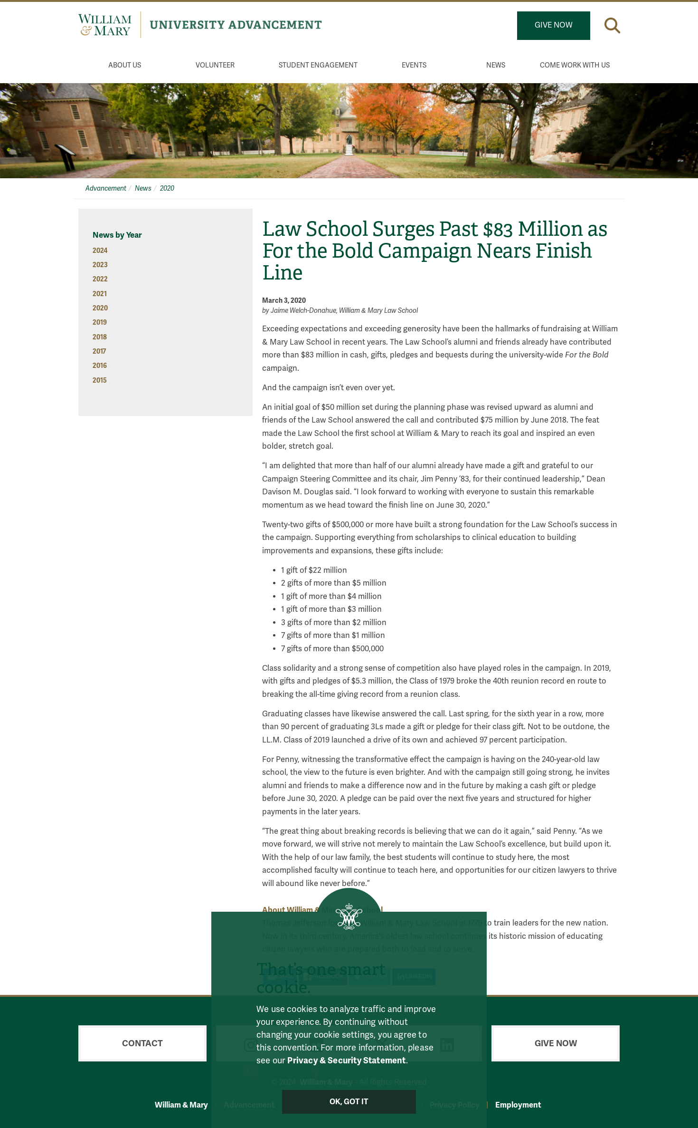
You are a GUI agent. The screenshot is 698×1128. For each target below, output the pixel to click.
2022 (100, 279)
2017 (99, 351)
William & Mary (181, 1105)
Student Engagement (318, 65)
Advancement (105, 188)
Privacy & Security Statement (346, 1060)
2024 (100, 251)
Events (414, 65)
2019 (100, 322)
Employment (518, 1105)
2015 (100, 380)
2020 (167, 188)
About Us (124, 65)
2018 (100, 337)
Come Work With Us (575, 65)
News (495, 65)
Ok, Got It (349, 1102)
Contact (142, 1043)
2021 (100, 294)
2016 (100, 366)
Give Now (554, 25)
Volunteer (215, 65)
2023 (100, 265)
